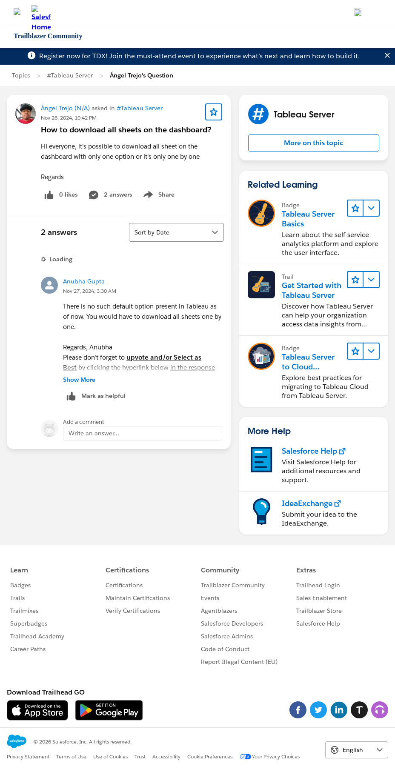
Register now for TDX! (73, 55)
